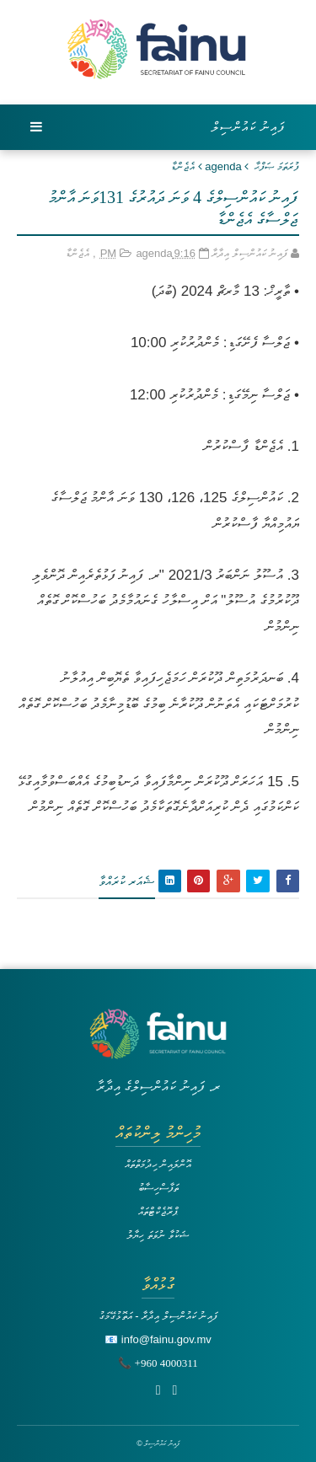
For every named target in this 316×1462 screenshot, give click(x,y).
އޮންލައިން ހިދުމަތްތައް (158, 1164)
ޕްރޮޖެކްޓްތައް (158, 1211)
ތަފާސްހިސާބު (158, 1187)
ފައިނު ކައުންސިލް (249, 127)
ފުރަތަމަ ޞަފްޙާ (276, 166)
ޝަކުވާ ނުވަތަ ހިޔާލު (157, 1235)
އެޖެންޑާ (183, 166)
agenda (223, 166)
